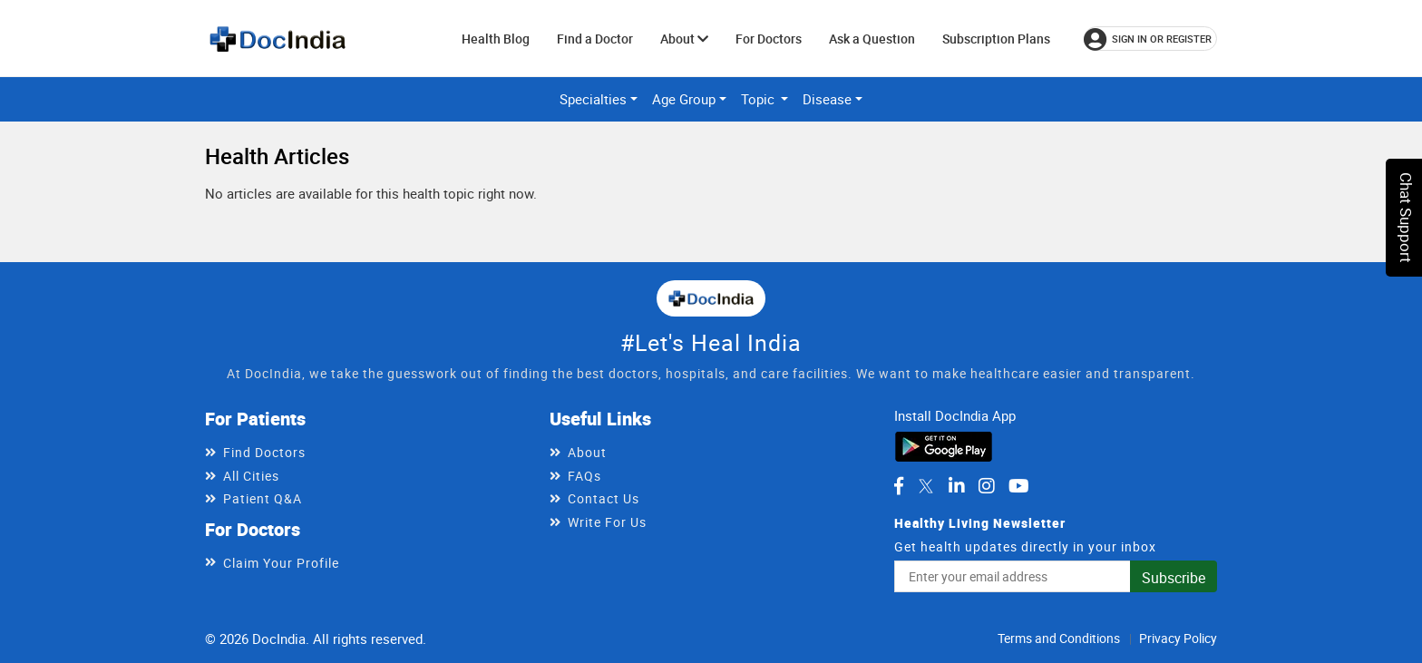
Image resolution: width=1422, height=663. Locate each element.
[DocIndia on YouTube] (1018, 486)
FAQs (584, 475)
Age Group (684, 99)
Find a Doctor (595, 38)
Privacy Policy (1178, 638)
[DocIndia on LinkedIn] (957, 486)
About (684, 38)
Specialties (593, 99)
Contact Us (603, 498)
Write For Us (607, 522)
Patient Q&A (262, 498)
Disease (827, 99)
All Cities (251, 475)
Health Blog (496, 38)
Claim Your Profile (281, 562)
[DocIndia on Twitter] (926, 486)
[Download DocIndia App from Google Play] (943, 444)
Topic (759, 99)
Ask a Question (872, 38)
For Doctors (768, 38)
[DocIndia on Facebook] (898, 486)
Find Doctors (264, 452)
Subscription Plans (996, 38)
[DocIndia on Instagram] (987, 486)
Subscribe (1173, 578)
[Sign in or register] (1150, 38)
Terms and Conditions (1059, 638)
